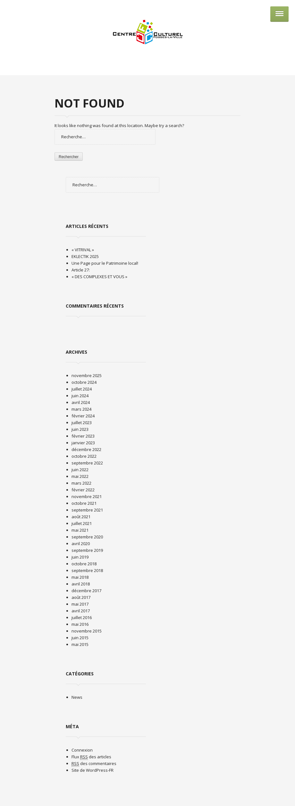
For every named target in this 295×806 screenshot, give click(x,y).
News (77, 697)
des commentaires (94, 764)
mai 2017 (80, 604)
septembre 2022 (87, 463)
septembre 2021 (87, 510)
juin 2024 (80, 396)
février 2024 (83, 416)
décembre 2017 (86, 590)
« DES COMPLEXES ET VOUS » (99, 276)
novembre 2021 (87, 496)
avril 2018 (81, 584)
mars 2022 (81, 483)
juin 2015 (80, 638)
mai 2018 (80, 577)
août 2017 (81, 597)
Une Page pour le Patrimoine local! (105, 263)
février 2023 (83, 436)
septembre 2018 (87, 570)
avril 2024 (81, 402)
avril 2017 (81, 611)
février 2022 (83, 490)
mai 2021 (80, 530)
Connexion (82, 750)
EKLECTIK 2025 (85, 256)
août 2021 (81, 517)
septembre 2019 (87, 550)
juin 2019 (80, 557)
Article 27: (81, 270)
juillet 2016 (82, 617)
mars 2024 (81, 409)
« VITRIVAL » (83, 250)
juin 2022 (80, 469)
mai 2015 (80, 644)
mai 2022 (80, 476)
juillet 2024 (82, 389)
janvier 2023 (83, 443)
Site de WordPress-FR (93, 770)
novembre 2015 (87, 631)
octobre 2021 (84, 503)
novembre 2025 (87, 375)
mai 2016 (80, 624)
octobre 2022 (84, 456)
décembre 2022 (86, 449)
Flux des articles (91, 757)
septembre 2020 (87, 537)
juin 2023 (80, 429)
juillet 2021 (82, 523)
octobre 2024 (84, 382)
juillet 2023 (82, 422)
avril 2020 (81, 543)
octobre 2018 (84, 564)
